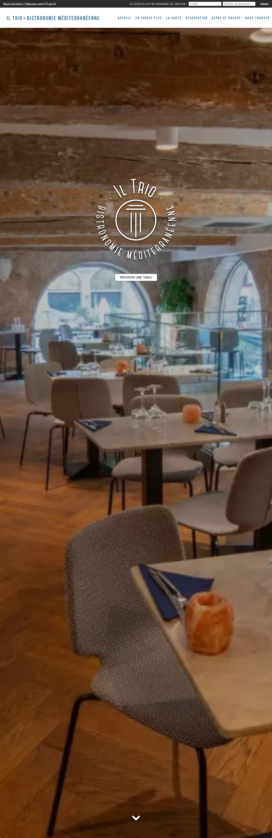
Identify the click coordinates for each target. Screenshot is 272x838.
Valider (264, 4)
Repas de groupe (226, 18)
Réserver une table (136, 277)
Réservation (197, 18)
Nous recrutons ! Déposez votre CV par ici (29, 4)
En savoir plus (149, 18)
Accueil (125, 18)
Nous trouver (257, 18)
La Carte (174, 18)
